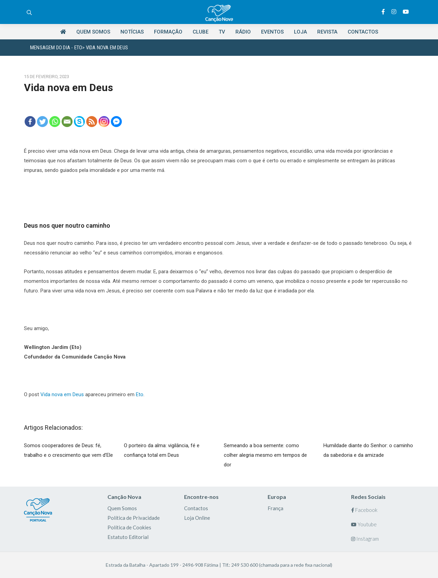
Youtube (364, 524)
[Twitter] (42, 121)
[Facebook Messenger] (116, 121)
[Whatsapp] (54, 121)
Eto (139, 394)
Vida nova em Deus (62, 394)
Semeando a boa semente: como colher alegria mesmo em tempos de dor (265, 455)
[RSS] (91, 121)
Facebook (364, 510)
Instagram (365, 539)
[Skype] (79, 121)
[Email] (67, 121)
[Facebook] (30, 121)
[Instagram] (104, 121)
